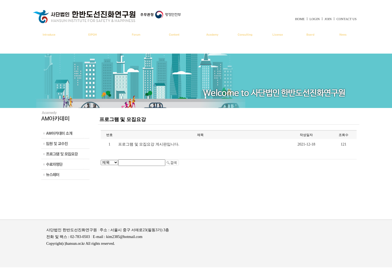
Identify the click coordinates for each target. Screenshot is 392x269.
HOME (300, 19)
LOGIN (315, 19)
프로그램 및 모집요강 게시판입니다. (148, 144)
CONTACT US (346, 19)
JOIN (328, 19)
